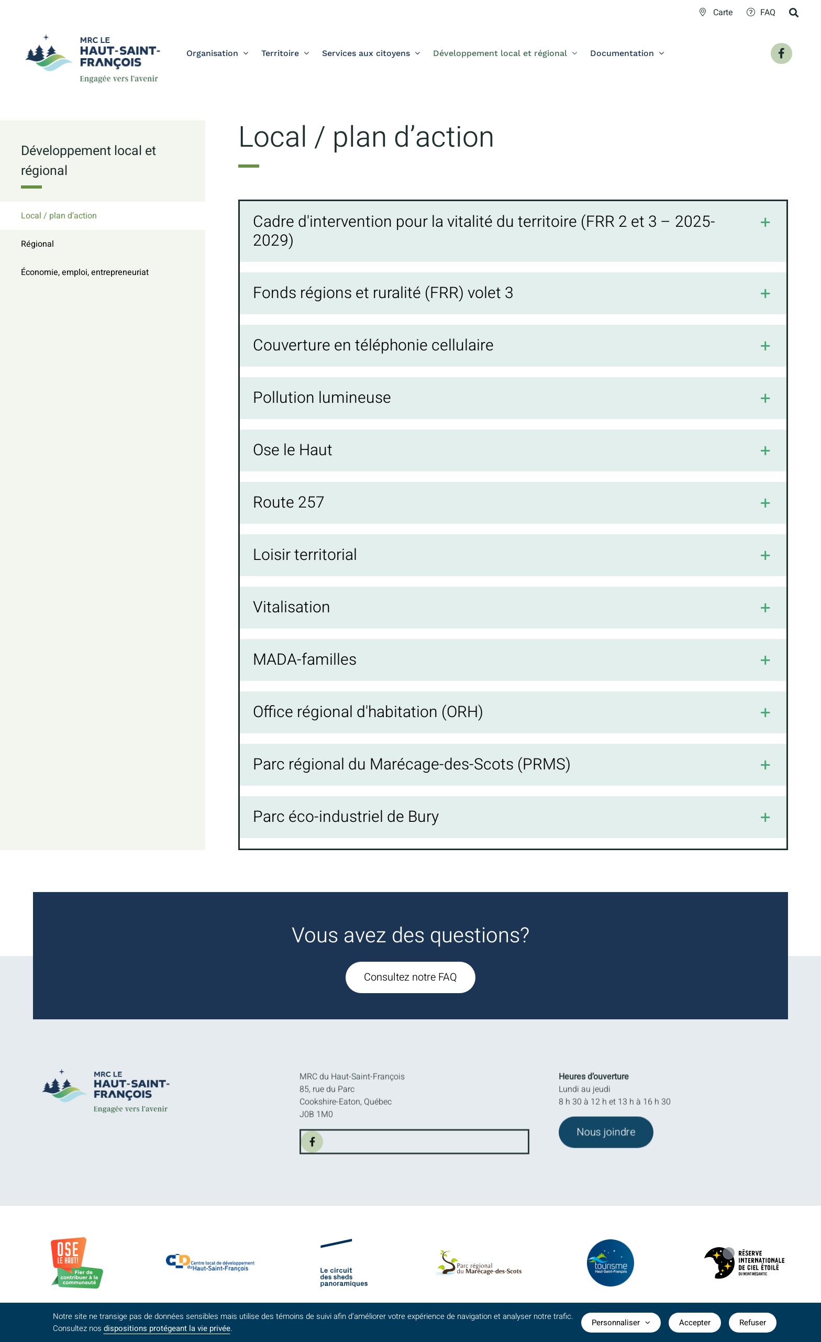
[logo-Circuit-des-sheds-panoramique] (344, 1247)
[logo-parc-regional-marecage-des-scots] (477, 1261)
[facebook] (312, 1149)
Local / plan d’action (59, 216)
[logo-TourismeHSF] (610, 1246)
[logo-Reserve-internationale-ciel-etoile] (744, 1256)
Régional (37, 244)
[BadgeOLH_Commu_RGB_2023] (77, 1241)
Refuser (752, 1322)
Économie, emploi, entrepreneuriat (85, 272)
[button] (513, 232)
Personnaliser (621, 1322)
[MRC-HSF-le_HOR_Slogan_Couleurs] (112, 1065)
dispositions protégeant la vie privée (167, 1328)
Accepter (695, 1322)
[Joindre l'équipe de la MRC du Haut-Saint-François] (606, 1140)
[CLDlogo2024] (210, 1259)
